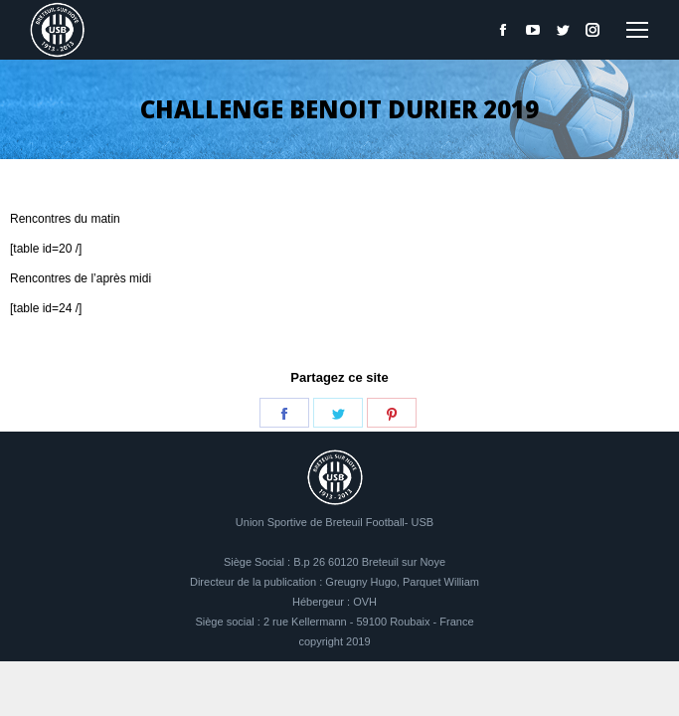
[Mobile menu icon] (637, 30)
